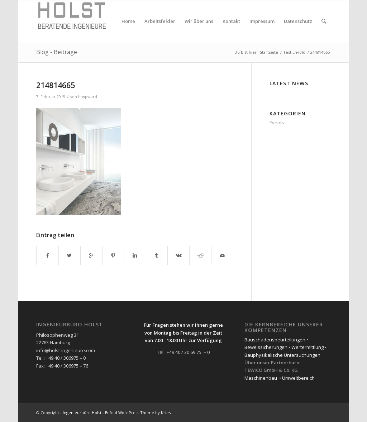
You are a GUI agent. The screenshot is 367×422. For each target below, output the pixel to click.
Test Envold (294, 52)
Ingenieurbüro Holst (82, 412)
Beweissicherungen (265, 347)
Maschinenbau (260, 378)
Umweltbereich (298, 378)
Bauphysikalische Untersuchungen (282, 355)
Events (277, 122)
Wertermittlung (307, 347)
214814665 (55, 85)
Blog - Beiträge (56, 52)
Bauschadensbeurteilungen (274, 339)
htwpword (87, 96)
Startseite (269, 52)
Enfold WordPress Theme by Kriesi (138, 412)
